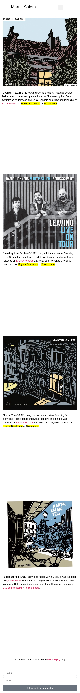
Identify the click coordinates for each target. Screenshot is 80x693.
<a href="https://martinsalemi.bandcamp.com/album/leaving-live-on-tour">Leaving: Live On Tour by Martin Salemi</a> (40, 300)
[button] (60, 7)
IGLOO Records (10, 103)
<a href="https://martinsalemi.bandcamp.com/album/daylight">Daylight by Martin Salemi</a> (40, 139)
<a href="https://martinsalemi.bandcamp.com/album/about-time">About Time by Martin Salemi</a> (40, 461)
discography (53, 659)
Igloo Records (13, 580)
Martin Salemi (24, 7)
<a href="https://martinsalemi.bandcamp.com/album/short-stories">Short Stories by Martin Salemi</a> (40, 623)
